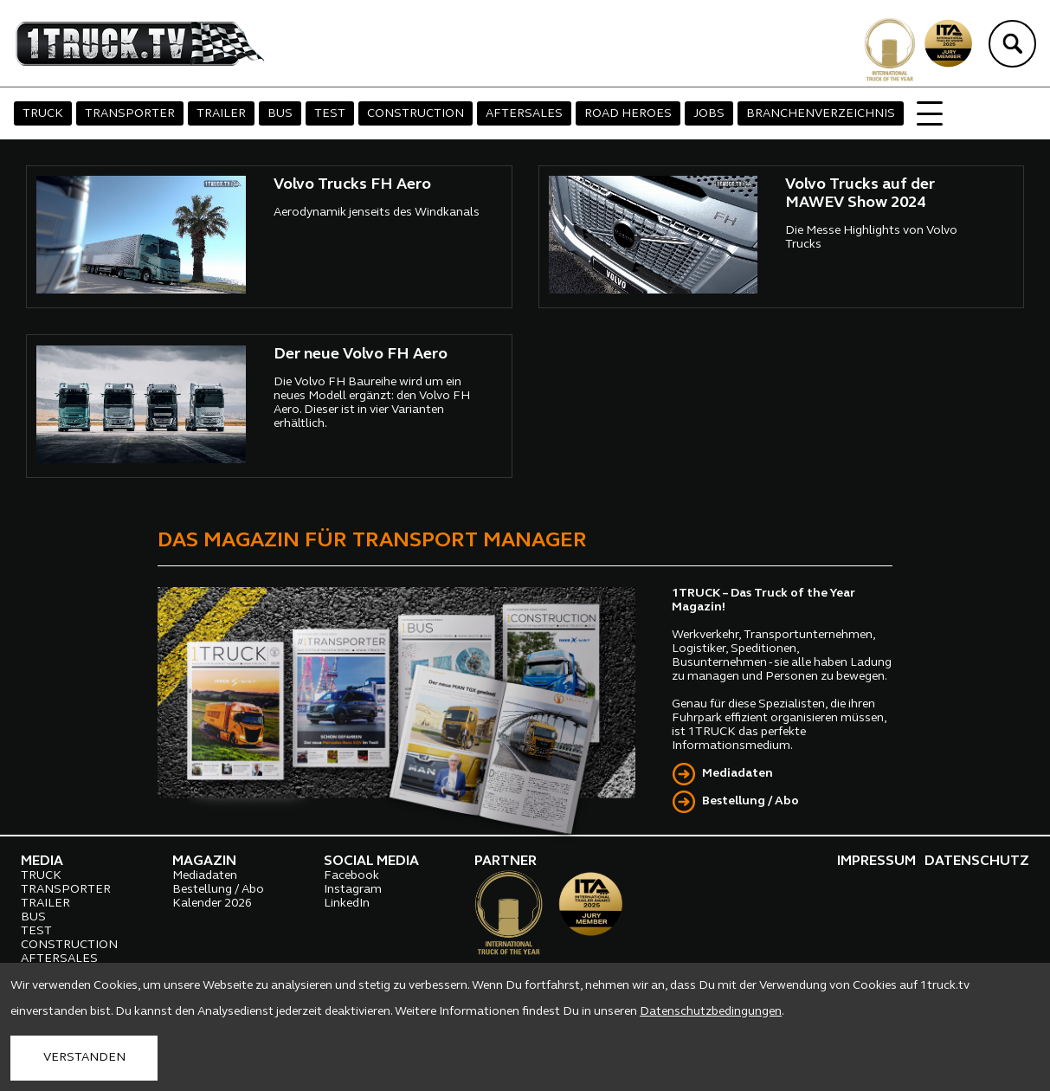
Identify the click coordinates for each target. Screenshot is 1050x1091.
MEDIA (42, 861)
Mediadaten (737, 773)
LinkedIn (347, 903)
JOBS (709, 113)
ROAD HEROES (628, 113)
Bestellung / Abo (750, 801)
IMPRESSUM (876, 861)
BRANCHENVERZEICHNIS (820, 113)
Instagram (353, 889)
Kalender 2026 (212, 903)
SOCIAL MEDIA (371, 861)
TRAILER (221, 113)
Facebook (351, 875)
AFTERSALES (524, 113)
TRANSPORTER (130, 113)
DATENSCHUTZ (976, 861)
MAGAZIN (204, 861)
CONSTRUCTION (415, 113)
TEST (329, 113)
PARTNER (505, 861)
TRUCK (43, 113)
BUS (280, 113)
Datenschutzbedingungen (711, 1011)
